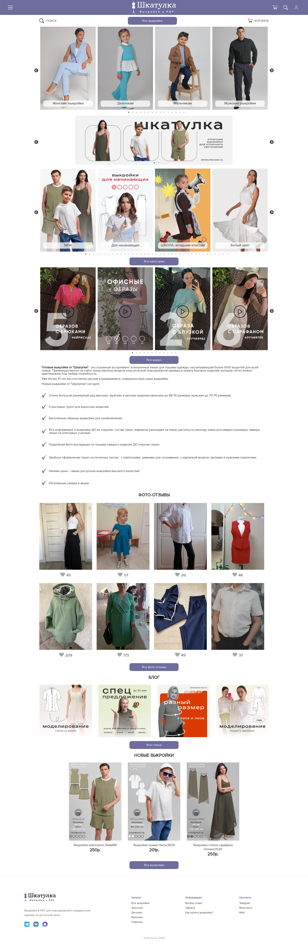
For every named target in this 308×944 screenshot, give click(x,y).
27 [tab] (188, 254)
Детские (136, 912)
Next (272, 70)
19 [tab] (156, 254)
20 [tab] (160, 254)
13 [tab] (176, 112)
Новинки (137, 922)
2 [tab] (133, 112)
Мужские (137, 917)
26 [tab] (184, 254)
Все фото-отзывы (154, 667)
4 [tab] (140, 112)
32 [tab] (207, 254)
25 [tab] (180, 254)
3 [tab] (137, 112)
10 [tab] (164, 112)
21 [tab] (164, 254)
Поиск (48, 20)
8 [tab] (156, 112)
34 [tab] (215, 254)
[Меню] (10, 7)
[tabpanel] (68, 68)
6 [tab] (148, 112)
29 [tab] (196, 254)
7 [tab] (152, 112)
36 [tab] (223, 254)
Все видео (154, 360)
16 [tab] (145, 254)
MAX (242, 912)
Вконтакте (245, 908)
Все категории (154, 261)
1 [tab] (129, 112)
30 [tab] (200, 254)
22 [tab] (168, 254)
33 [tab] (211, 254)
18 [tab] (152, 254)
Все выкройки (152, 20)
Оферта (190, 908)
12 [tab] (172, 112)
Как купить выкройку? (199, 912)
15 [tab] (184, 112)
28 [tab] (192, 254)
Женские (137, 908)
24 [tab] (176, 254)
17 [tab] (148, 254)
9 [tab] (160, 112)
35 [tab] (219, 254)
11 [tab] (168, 112)
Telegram (244, 903)
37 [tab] (227, 254)
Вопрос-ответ (194, 903)
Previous (36, 70)
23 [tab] (172, 254)
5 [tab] (144, 112)
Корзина (258, 20)
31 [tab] (203, 254)
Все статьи (154, 745)
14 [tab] (180, 112)
